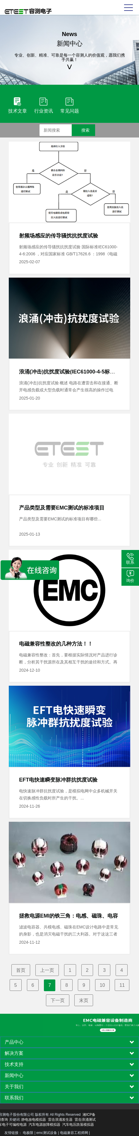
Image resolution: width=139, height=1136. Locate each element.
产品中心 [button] (69, 1042)
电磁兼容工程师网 (74, 1133)
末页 (83, 1000)
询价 (130, 580)
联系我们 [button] (69, 1098)
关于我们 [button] (69, 1086)
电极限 (28, 1133)
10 (102, 985)
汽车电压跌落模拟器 (48, 1125)
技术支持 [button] (69, 1064)
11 (122, 985)
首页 (20, 970)
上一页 (47, 970)
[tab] (69, 1042)
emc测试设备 (46, 1133)
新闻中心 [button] (69, 1075)
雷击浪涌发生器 (30, 1120)
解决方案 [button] (69, 1053)
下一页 (58, 1000)
